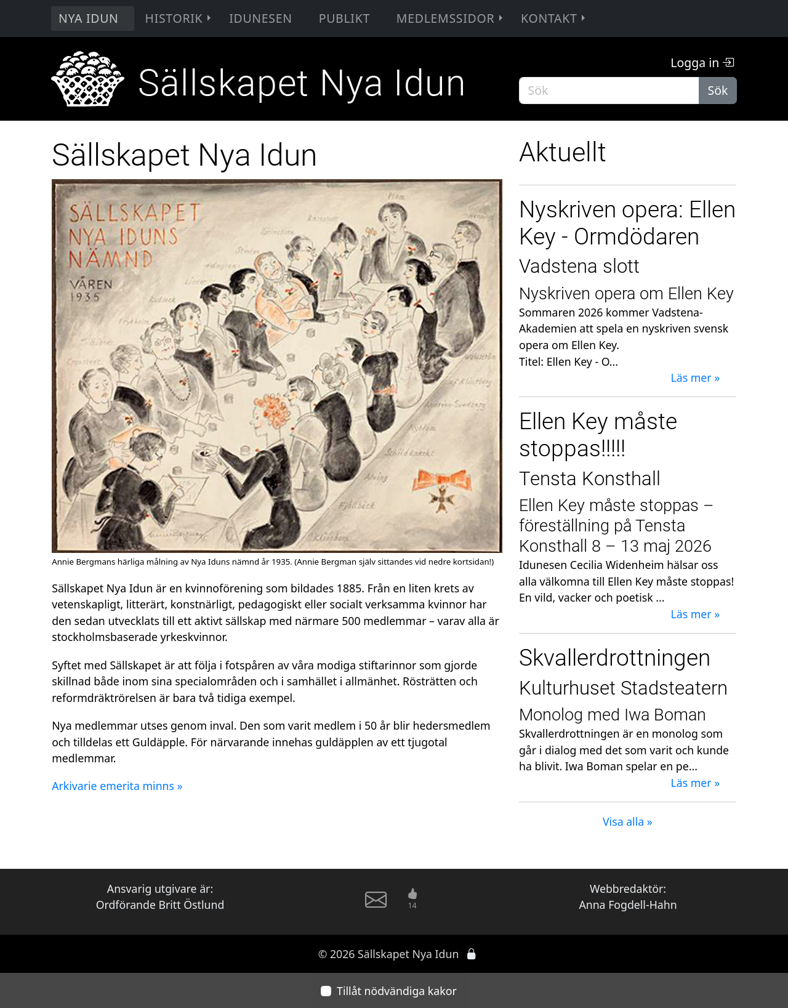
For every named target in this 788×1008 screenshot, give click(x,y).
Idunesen (260, 18)
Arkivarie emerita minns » (117, 785)
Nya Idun (88, 18)
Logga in (702, 62)
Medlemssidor (450, 18)
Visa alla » (628, 821)
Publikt (344, 18)
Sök (718, 90)
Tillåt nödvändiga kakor (397, 990)
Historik (179, 18)
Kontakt (554, 18)
